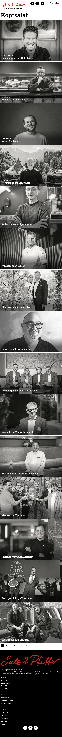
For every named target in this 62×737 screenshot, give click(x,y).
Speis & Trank (6, 686)
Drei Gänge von (6, 692)
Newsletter (4, 718)
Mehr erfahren (5, 677)
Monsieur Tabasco (7, 701)
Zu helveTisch (6, 698)
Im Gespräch (5, 683)
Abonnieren (5, 712)
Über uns (4, 721)
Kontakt (3, 724)
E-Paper (3, 709)
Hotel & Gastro (6, 689)
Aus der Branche (6, 704)
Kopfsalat (4, 695)
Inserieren (4, 715)
